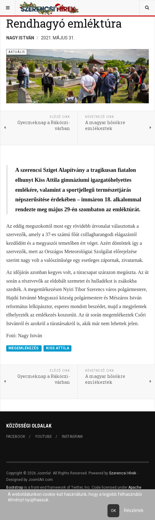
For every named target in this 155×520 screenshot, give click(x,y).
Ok (113, 511)
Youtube (43, 436)
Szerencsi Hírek (122, 473)
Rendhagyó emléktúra (64, 23)
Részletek (134, 510)
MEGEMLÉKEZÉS (23, 348)
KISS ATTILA (57, 348)
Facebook (15, 436)
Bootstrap (14, 487)
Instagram (72, 436)
